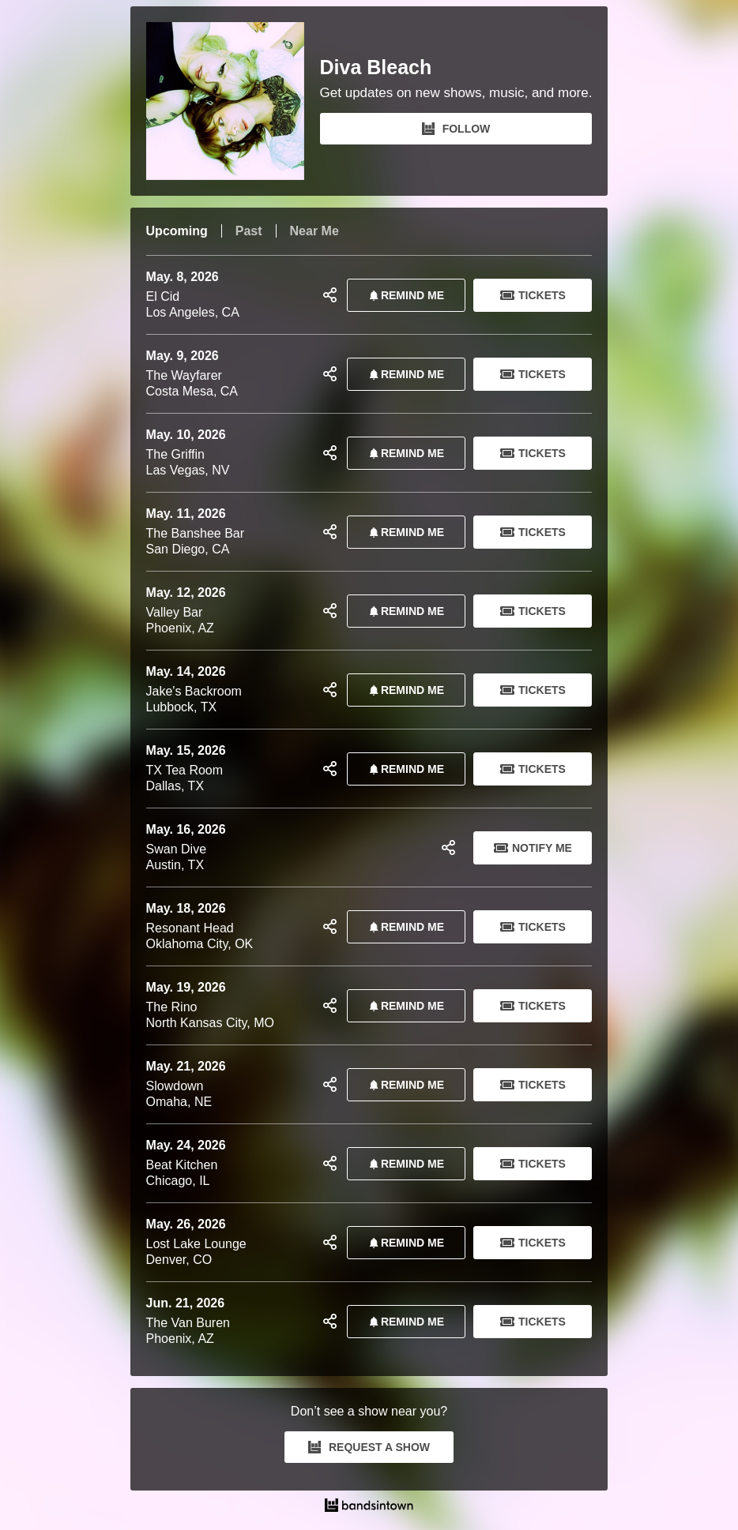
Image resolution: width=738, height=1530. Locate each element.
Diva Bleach (376, 67)
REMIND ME (403, 295)
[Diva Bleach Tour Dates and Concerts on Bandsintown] (369, 1507)
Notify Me (533, 848)
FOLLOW (456, 128)
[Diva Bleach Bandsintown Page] (233, 101)
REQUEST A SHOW (369, 1447)
